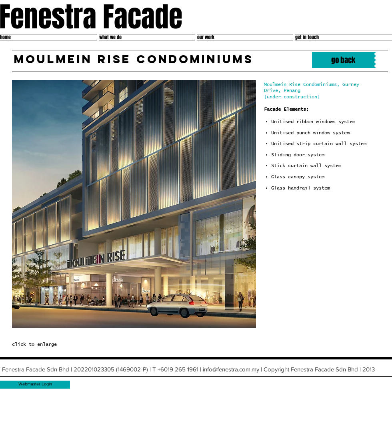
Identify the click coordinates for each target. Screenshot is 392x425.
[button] (134, 204)
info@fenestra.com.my (231, 369)
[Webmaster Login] (35, 384)
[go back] (343, 60)
